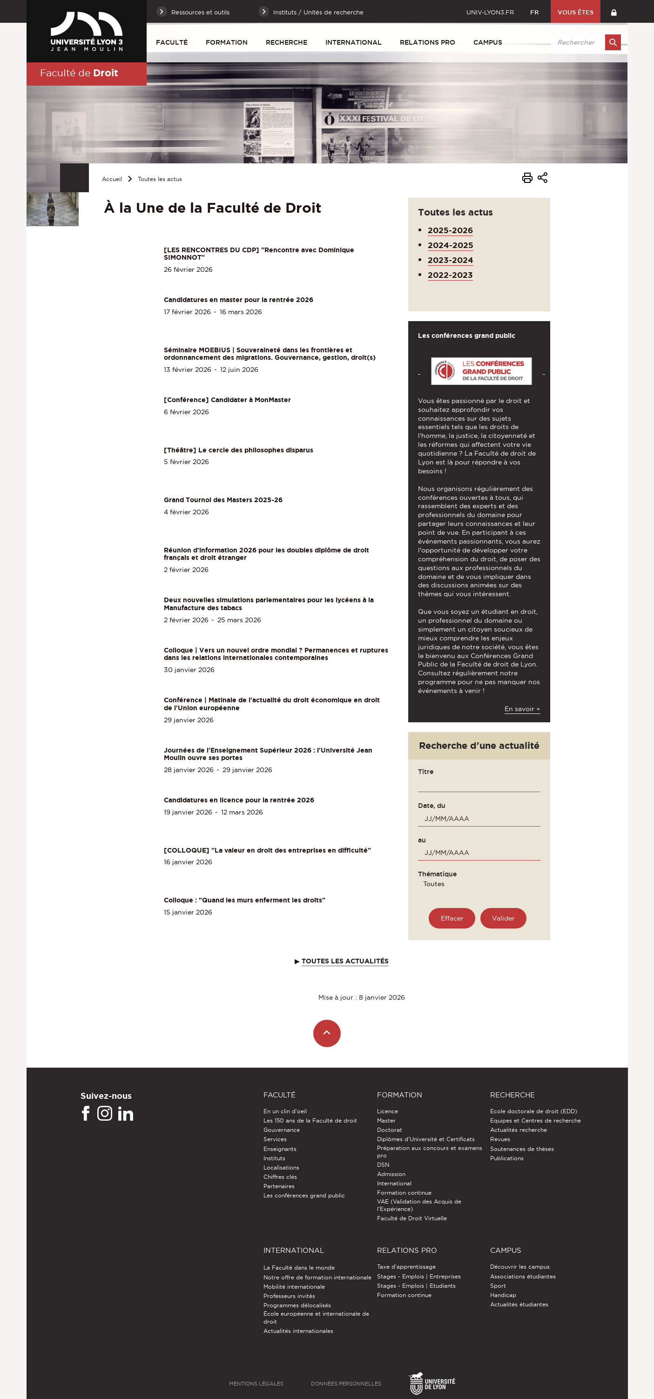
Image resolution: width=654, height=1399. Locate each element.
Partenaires (279, 1186)
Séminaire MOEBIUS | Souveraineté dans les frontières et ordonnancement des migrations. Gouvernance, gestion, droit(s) (270, 354)
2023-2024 (450, 260)
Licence (387, 1111)
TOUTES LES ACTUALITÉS (345, 961)
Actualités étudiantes (519, 1304)
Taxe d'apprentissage (406, 1267)
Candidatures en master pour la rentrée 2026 (238, 299)
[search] (584, 42)
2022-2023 (450, 274)
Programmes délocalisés (297, 1305)
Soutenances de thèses (522, 1149)
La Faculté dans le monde (299, 1267)
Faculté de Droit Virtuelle (412, 1218)
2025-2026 (450, 230)
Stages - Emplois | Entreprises (419, 1276)
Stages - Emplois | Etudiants (416, 1286)
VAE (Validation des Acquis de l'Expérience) (419, 1205)
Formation (227, 42)
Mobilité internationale (294, 1287)
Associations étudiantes (523, 1276)
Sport (498, 1286)
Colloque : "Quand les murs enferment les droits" (244, 900)
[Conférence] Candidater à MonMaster (227, 400)
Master (386, 1120)
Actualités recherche (518, 1130)
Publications (507, 1158)
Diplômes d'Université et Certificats (426, 1139)
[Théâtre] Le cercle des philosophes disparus (238, 450)
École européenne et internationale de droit (316, 1317)
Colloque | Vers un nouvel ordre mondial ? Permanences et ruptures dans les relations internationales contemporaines (276, 654)
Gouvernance (281, 1130)
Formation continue (404, 1193)
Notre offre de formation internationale (317, 1277)
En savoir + (522, 709)
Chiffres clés (280, 1177)
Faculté (172, 42)
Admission (391, 1174)
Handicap (503, 1295)
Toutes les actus (160, 179)
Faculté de (79, 72)
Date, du (431, 805)
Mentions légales (256, 1383)
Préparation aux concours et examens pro (429, 1151)
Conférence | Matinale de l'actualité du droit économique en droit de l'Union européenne (272, 704)
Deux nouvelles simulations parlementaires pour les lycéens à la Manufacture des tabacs (269, 604)
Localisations (281, 1167)
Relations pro (427, 42)
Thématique (437, 874)
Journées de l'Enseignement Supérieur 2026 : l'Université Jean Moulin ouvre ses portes (268, 754)
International (353, 42)
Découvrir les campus (520, 1267)
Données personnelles (346, 1383)
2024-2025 (450, 245)
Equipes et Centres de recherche (535, 1120)
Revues (500, 1139)
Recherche (286, 42)
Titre (425, 771)
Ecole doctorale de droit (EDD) (533, 1111)
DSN (383, 1165)
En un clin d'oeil (285, 1111)
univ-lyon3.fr (490, 12)
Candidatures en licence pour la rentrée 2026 (239, 800)
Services (275, 1139)
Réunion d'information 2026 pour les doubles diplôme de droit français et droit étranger (266, 554)
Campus (487, 42)
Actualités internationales (298, 1331)
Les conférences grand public (304, 1195)
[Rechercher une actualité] (503, 918)
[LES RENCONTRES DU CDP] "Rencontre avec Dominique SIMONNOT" (259, 254)
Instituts (274, 1158)
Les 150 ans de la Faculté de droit (310, 1120)
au (422, 840)
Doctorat (389, 1130)
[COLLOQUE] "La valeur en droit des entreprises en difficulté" (267, 850)
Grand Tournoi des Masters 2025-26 (223, 500)
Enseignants (280, 1149)
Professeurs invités (289, 1296)
